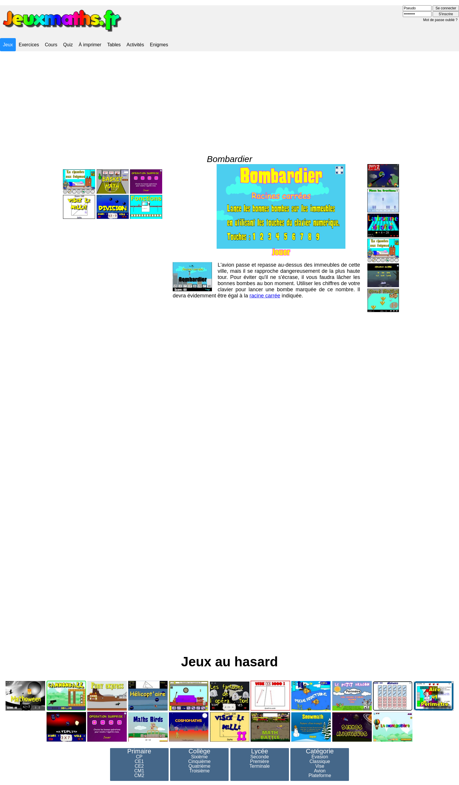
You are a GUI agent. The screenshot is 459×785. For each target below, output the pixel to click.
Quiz (68, 44)
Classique (319, 761)
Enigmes (159, 44)
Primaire (139, 751)
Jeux (8, 44)
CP (139, 757)
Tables (114, 44)
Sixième (199, 757)
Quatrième (199, 766)
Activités (135, 44)
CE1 (139, 761)
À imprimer (90, 44)
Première (259, 761)
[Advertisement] (229, 98)
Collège (199, 751)
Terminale (259, 766)
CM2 (139, 775)
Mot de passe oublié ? (440, 20)
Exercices (29, 44)
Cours (51, 44)
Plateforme (320, 775)
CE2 (139, 766)
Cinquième (199, 761)
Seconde (259, 757)
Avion (320, 771)
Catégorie (320, 751)
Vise (319, 766)
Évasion (319, 757)
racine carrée (264, 284)
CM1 (139, 771)
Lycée (259, 751)
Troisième (199, 771)
